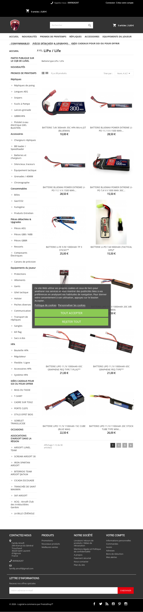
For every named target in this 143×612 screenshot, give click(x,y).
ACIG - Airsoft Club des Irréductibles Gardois (22, 504)
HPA (13, 344)
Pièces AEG (20, 228)
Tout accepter (71, 313)
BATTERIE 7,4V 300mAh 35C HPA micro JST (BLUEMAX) (64, 129)
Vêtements (19, 280)
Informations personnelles (118, 540)
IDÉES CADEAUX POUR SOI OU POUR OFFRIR (95, 43)
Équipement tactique (25, 170)
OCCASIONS (17, 429)
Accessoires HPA (22, 368)
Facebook (94, 604)
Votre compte (115, 535)
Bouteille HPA (21, 350)
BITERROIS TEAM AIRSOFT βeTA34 (21, 473)
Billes (17, 194)
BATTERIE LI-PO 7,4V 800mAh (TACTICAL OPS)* (111, 248)
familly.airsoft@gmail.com (21, 568)
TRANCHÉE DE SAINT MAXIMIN (23, 488)
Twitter (101, 604)
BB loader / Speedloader (18, 148)
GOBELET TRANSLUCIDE (18, 422)
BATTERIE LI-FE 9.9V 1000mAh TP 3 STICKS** (64, 248)
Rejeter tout (71, 322)
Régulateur (20, 356)
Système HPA (21, 374)
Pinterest (119, 604)
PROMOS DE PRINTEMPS (53, 36)
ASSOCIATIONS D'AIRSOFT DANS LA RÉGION (21, 438)
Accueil (14, 36)
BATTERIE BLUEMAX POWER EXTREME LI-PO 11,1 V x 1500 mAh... (111, 129)
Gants (17, 286)
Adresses (110, 550)
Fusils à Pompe (22, 103)
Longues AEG (21, 91)
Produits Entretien (23, 213)
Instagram (126, 604)
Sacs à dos (19, 338)
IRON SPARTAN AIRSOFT (20, 464)
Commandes (112, 543)
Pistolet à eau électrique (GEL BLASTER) (19, 125)
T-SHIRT (18, 396)
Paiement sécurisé (82, 558)
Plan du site (79, 564)
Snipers (18, 97)
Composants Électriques (19, 254)
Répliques (75, 36)
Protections (20, 273)
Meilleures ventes (50, 547)
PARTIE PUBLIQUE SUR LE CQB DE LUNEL (22, 59)
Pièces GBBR (20, 240)
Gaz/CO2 (18, 200)
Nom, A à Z (124, 73)
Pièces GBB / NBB (23, 234)
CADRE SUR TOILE (23, 402)
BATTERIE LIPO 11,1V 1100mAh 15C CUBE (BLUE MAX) (64, 428)
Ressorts (18, 246)
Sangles (18, 325)
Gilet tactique (21, 292)
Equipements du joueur (117, 36)
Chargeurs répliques (25, 140)
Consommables (20, 43)
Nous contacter (81, 561)
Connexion (110, 2)
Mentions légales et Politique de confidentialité (87, 550)
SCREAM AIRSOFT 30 (25, 456)
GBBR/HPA (19, 116)
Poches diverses (22, 304)
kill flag (18, 331)
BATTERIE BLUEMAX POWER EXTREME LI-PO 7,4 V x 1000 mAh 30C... (111, 189)
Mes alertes (111, 557)
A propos (78, 554)
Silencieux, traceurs (24, 164)
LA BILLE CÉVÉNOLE (24, 513)
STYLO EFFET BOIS (23, 414)
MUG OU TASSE (22, 389)
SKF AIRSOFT (20, 495)
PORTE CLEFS (21, 408)
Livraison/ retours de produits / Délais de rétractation (83, 543)
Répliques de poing (24, 85)
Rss (107, 604)
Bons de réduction (114, 553)
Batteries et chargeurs (18, 156)
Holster (18, 298)
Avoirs (109, 547)
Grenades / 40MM (23, 176)
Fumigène (19, 207)
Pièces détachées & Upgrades (50, 43)
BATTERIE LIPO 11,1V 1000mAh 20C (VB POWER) (111, 308)
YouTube (113, 604)
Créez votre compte (124, 2)
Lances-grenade (22, 109)
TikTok (132, 604)
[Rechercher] (71, 25)
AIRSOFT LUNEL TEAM (20, 449)
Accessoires (92, 36)
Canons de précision (25, 261)
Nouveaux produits (51, 543)
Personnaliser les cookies (71, 305)
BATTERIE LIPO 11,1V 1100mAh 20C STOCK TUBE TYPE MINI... (111, 428)
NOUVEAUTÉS (29, 36)
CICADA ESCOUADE (24, 480)
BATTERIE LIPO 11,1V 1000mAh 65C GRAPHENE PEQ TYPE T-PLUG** (64, 368)
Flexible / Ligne (22, 362)
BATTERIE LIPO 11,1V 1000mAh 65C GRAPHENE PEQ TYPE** (111, 368)
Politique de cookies (45, 305)
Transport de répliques (19, 318)
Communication (22, 310)
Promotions (47, 540)
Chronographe (21, 182)
